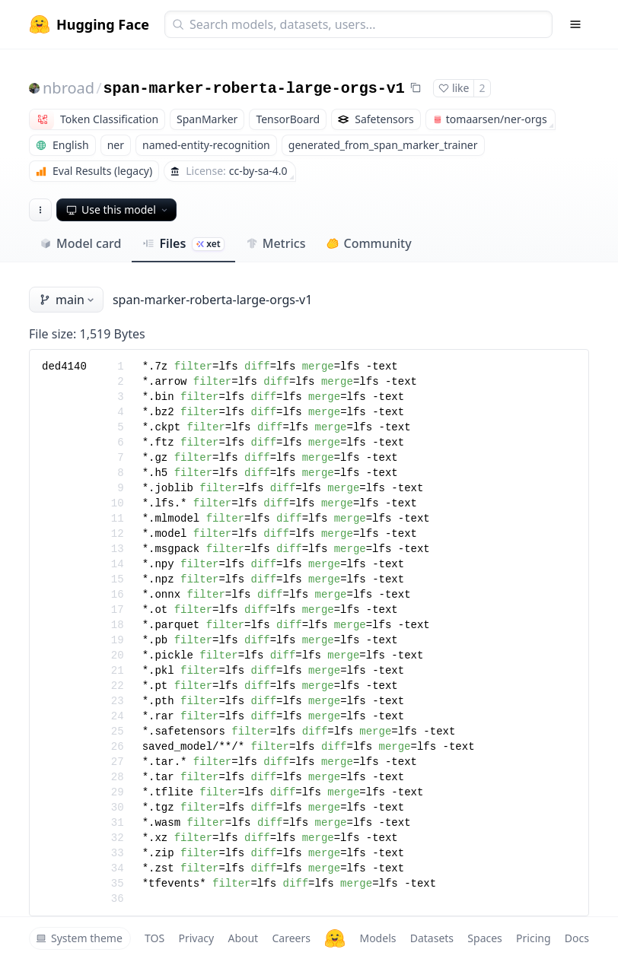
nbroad (68, 88)
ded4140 (64, 366)
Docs (577, 938)
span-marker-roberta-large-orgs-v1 (254, 88)
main (68, 299)
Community (369, 243)
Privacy (196, 938)
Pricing (533, 938)
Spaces (484, 938)
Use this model (118, 209)
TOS (154, 938)
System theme (79, 938)
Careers (291, 938)
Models (377, 938)
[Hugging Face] (335, 938)
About (243, 938)
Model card (80, 243)
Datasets (432, 938)
